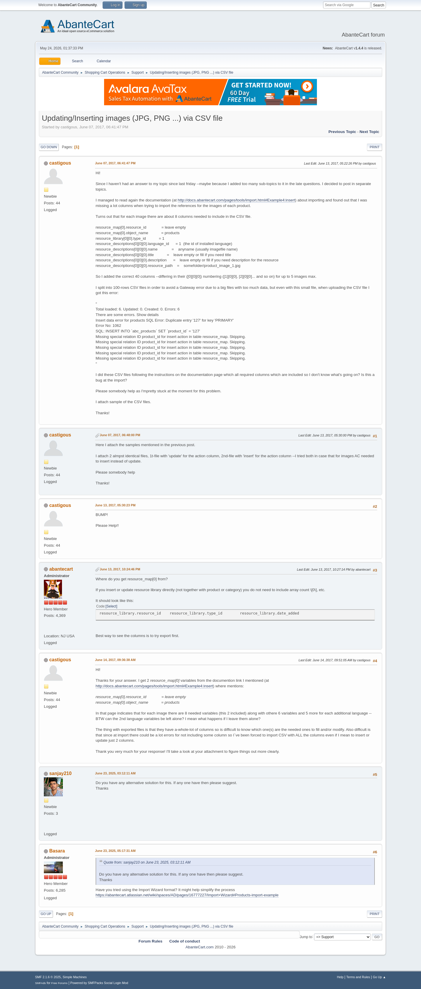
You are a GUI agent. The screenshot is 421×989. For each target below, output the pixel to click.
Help (340, 977)
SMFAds (40, 983)
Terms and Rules (358, 977)
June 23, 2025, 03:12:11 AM (115, 773)
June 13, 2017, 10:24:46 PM (120, 569)
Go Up (46, 914)
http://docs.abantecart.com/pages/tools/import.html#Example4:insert (236, 200)
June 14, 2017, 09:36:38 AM (115, 660)
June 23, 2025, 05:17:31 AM (115, 850)
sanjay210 (60, 773)
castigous (60, 162)
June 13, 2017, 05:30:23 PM (115, 505)
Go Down (49, 147)
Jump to (306, 937)
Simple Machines (75, 977)
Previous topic (342, 132)
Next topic (369, 132)
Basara (57, 850)
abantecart (61, 569)
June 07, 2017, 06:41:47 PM (115, 163)
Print (374, 147)
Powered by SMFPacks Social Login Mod (99, 983)
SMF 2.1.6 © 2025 (48, 977)
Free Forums (59, 983)
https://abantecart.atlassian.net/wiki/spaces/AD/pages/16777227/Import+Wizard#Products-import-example (187, 895)
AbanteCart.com (199, 947)
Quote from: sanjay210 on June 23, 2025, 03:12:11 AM (146, 862)
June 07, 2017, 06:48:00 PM (120, 435)
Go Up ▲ (379, 977)
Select (111, 606)
